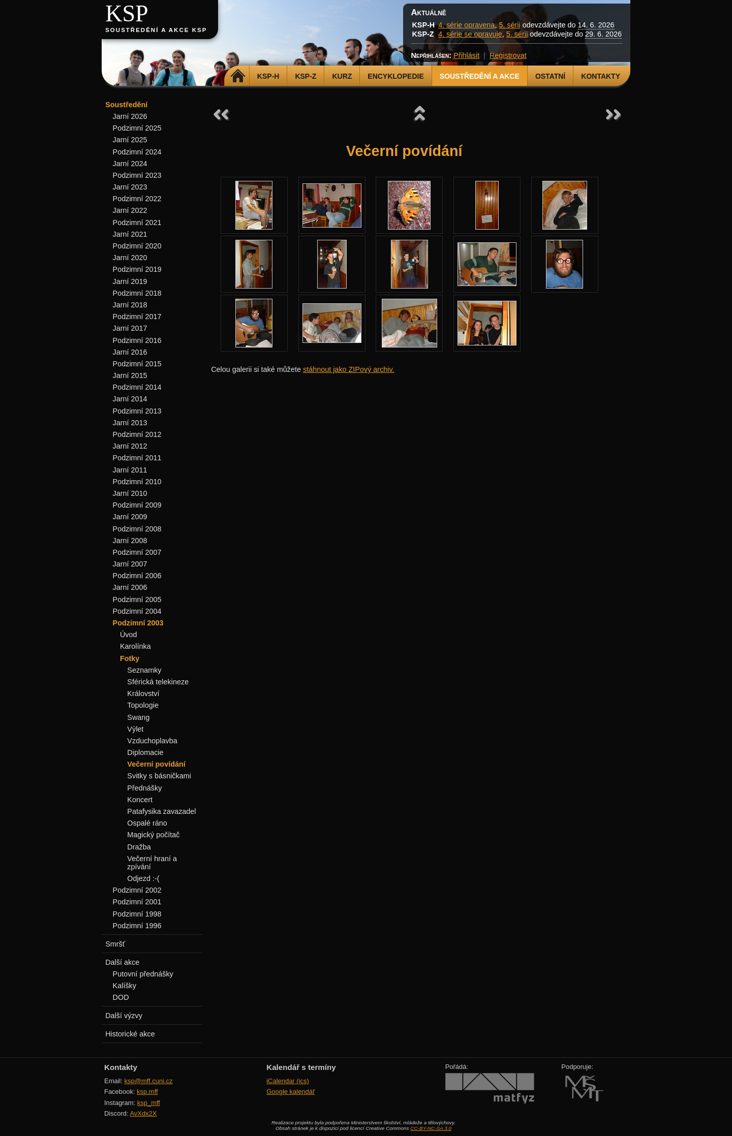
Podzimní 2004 (137, 611)
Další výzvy (123, 1016)
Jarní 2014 (130, 399)
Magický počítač (153, 835)
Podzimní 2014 (137, 387)
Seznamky (144, 670)
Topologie (143, 705)
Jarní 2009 (130, 517)
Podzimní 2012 (137, 434)
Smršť (115, 944)
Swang (138, 717)
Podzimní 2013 (137, 411)
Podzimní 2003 (138, 623)
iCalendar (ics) (287, 1081)
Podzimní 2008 (137, 529)
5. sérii (509, 25)
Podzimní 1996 (137, 926)
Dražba (138, 847)
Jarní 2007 (130, 564)
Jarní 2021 (130, 234)
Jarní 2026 (130, 116)
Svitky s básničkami (159, 776)
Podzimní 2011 (137, 458)
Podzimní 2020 (137, 246)
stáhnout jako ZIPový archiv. (348, 369)
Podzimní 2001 (137, 902)
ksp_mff (148, 1103)
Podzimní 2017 (137, 316)
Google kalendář (290, 1091)
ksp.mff (147, 1091)
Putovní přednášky (143, 974)
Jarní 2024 (130, 164)
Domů (238, 76)
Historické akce (130, 1034)
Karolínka (135, 646)
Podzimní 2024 (137, 152)
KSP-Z (305, 76)
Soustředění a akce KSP (156, 30)
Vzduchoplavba (152, 741)
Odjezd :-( (143, 878)
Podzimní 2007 (137, 552)
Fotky (129, 658)
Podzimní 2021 (137, 222)
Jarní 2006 (130, 587)
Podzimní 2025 (137, 128)
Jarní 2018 (130, 305)
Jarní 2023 (130, 187)
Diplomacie (145, 752)
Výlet (135, 729)
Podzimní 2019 (137, 269)
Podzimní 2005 (137, 599)
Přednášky (144, 788)
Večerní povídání (156, 764)
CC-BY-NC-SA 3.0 (430, 1128)
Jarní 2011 (130, 470)
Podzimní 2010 (137, 482)
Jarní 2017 (130, 328)
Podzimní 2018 (137, 293)
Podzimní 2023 (137, 175)
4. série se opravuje (470, 34)
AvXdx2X (143, 1113)
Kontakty (600, 76)
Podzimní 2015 (137, 364)
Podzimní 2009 (137, 505)
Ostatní (550, 76)
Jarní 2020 (130, 258)
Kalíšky (124, 986)
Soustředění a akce (480, 76)
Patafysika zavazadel (161, 811)
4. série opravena (466, 25)
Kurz (342, 76)
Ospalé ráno (147, 823)
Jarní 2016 (130, 352)
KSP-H (268, 76)
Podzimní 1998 (137, 914)
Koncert (139, 800)
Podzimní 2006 (137, 576)
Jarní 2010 (130, 493)
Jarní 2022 (130, 210)
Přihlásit (466, 55)
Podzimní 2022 (137, 199)
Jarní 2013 (130, 423)
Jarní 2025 (130, 140)
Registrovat (508, 55)
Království (143, 693)
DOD (121, 997)
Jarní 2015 (130, 375)
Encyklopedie (395, 76)
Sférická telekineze (158, 682)
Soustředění (126, 105)
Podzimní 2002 (137, 890)
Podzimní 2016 (137, 340)
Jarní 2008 (130, 541)
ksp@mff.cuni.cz (149, 1081)
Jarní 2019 (130, 281)
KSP (126, 13)
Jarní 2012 (130, 446)
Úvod (128, 634)
